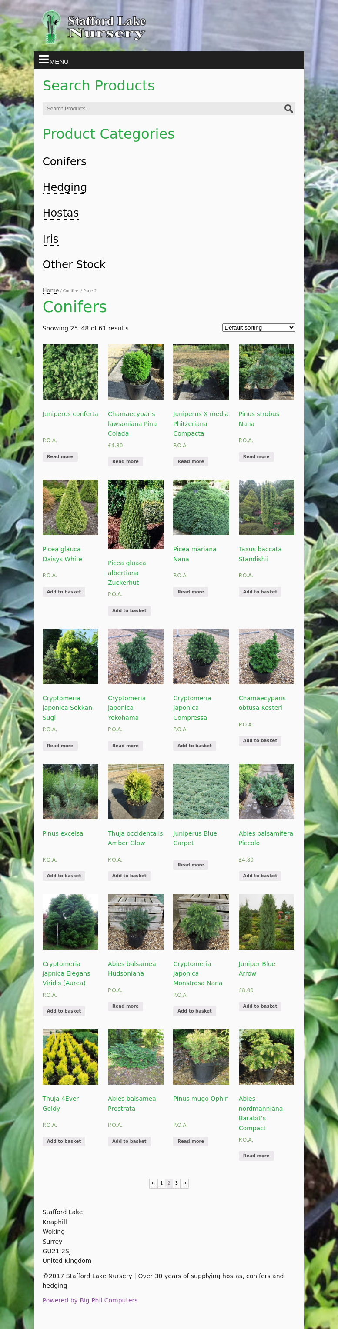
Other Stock (74, 264)
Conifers (65, 161)
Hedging (65, 187)
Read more (60, 456)
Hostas (61, 213)
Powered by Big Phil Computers (90, 1300)
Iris (51, 239)
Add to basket (64, 592)
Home (51, 290)
